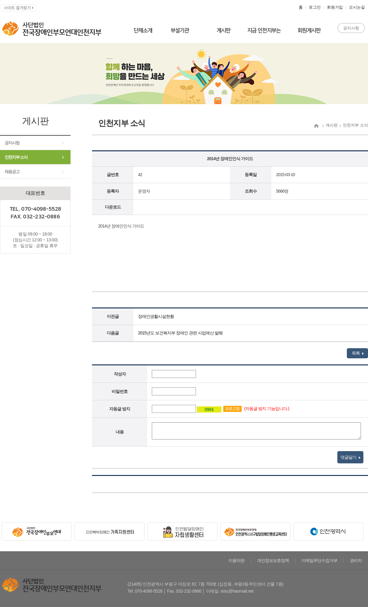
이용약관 (236, 560)
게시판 (223, 31)
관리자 (356, 560)
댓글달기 (350, 457)
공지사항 (351, 28)
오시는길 (357, 7)
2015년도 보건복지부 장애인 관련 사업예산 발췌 (180, 332)
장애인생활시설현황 (156, 316)
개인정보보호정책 (273, 560)
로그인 (315, 7)
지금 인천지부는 (264, 31)
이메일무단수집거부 (319, 560)
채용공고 (12, 171)
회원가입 (335, 7)
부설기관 (180, 31)
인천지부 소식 (16, 157)
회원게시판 (308, 31)
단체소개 (143, 31)
